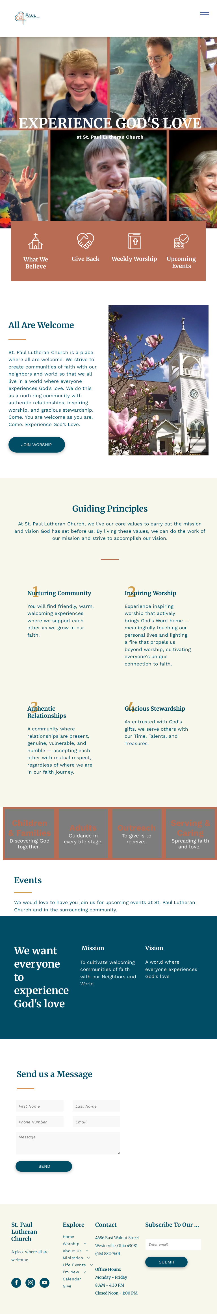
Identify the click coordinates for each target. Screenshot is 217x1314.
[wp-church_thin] (35, 251)
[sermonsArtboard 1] (134, 251)
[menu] (204, 14)
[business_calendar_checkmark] (181, 251)
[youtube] (44, 1283)
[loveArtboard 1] (85, 251)
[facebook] (16, 1283)
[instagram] (30, 1283)
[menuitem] (84, 1236)
